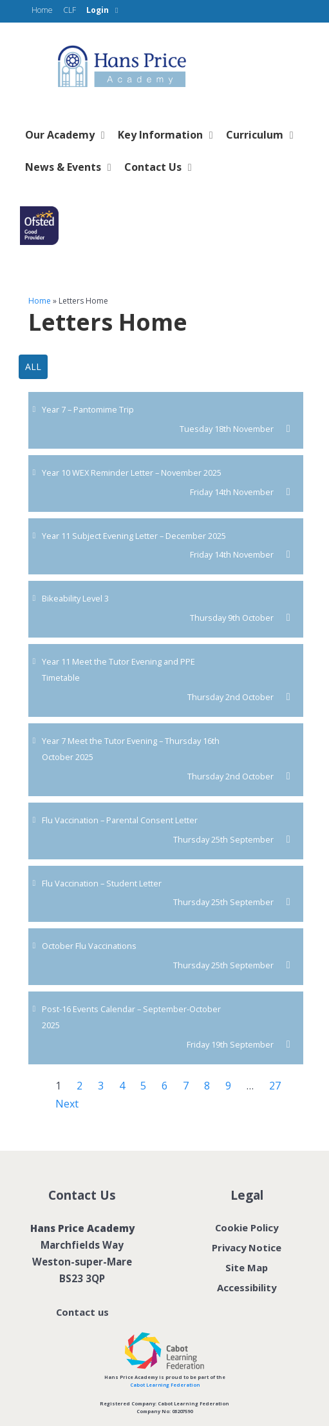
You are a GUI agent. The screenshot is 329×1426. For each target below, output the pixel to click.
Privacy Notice (247, 1247)
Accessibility (247, 1287)
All (33, 366)
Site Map (246, 1267)
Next (67, 1104)
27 (275, 1086)
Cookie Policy (247, 1227)
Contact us (82, 1311)
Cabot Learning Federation (164, 1385)
